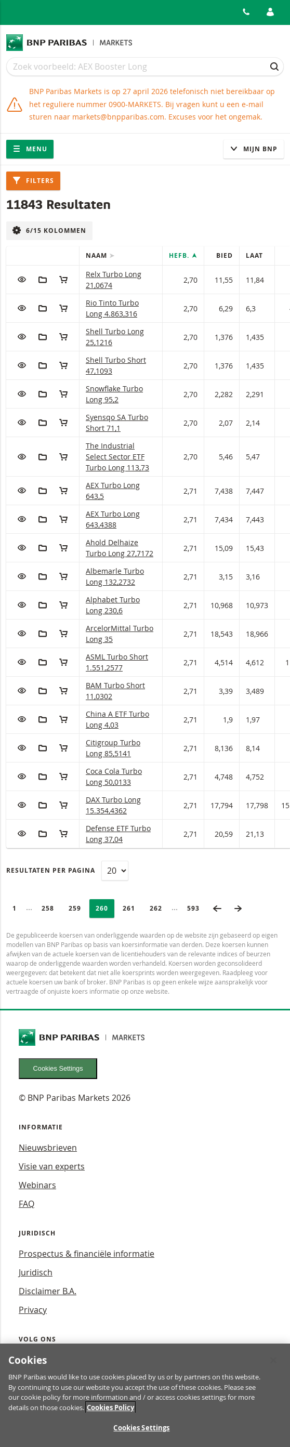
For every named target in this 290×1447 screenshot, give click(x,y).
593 (196, 908)
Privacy (33, 1310)
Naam (97, 255)
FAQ (26, 1203)
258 (51, 908)
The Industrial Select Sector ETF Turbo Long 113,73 (117, 456)
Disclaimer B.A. (47, 1291)
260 (105, 908)
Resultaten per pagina (50, 870)
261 (132, 908)
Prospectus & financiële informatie (86, 1253)
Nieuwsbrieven (48, 1147)
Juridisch (35, 1272)
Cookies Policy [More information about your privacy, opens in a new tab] (110, 1412)
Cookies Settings (58, 1068)
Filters (33, 180)
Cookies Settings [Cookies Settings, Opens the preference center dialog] (141, 1433)
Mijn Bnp (254, 148)
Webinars (37, 1185)
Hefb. (180, 255)
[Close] (273, 1365)
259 (78, 908)
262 (159, 908)
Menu (29, 148)
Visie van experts (52, 1166)
